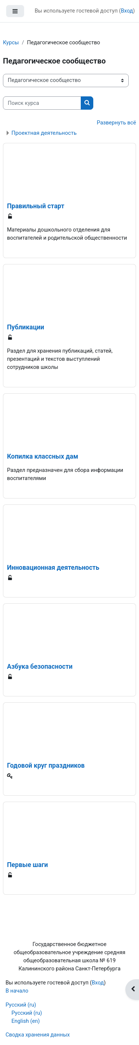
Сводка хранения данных (38, 1034)
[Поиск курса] (42, 103)
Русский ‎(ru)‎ (21, 1004)
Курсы (11, 42)
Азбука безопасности (40, 666)
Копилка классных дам (42, 456)
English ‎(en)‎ (25, 1021)
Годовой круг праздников (46, 765)
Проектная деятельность (44, 133)
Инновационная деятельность (53, 567)
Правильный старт (35, 206)
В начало (17, 990)
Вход (127, 10)
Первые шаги (27, 864)
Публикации (25, 327)
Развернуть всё (116, 122)
